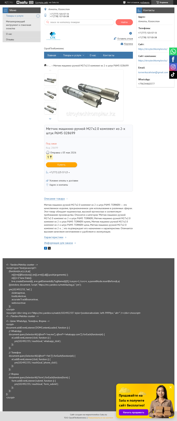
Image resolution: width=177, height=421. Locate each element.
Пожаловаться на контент (100, 417)
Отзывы (10, 39)
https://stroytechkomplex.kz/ (152, 49)
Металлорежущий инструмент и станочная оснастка (18, 25)
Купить (62, 164)
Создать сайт (41, 2)
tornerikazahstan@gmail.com (153, 72)
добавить (145, 2)
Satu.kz (103, 414)
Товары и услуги (14, 15)
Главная (52, 55)
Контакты (108, 55)
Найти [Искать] (124, 22)
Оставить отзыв (125, 38)
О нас (9, 33)
